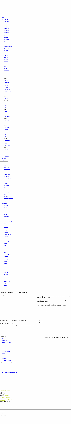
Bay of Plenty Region (7, 241)
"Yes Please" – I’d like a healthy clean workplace (8, 372)
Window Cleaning (6, 30)
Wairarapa (7, 131)
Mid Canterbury (7, 143)
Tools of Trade (6, 50)
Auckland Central (8, 91)
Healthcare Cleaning (7, 169)
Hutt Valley (7, 129)
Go (16, 372)
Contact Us (3, 73)
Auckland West (7, 89)
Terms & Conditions (3, 400)
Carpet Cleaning (6, 26)
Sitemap (10, 399)
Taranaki (5, 252)
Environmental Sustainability (8, 46)
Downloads (5, 68)
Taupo (6, 105)
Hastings (6, 111)
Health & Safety (6, 48)
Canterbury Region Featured (6, 342)
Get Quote (3, 160)
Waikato (5, 239)
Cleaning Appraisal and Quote (8, 221)
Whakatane (7, 107)
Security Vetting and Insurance (8, 198)
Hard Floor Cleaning (7, 28)
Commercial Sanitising (7, 178)
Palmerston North (8, 120)
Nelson (6, 134)
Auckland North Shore (9, 87)
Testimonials (6, 59)
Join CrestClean (6, 216)
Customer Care (6, 44)
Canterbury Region (7, 268)
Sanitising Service (6, 32)
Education (3, 353)
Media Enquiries (6, 70)
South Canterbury (8, 145)
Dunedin (6, 149)
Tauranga (5, 243)
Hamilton (6, 98)
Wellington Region (7, 259)
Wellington (7, 127)
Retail (4, 41)
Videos (5, 66)
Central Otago (7, 152)
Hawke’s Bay (6, 250)
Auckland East (6, 232)
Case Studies (6, 61)
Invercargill (7, 156)
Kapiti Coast (6, 256)
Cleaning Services (5, 19)
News (3, 356)
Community (3, 347)
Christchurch (7, 140)
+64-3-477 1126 (6, 395)
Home (3, 17)
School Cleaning (6, 35)
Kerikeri (6, 80)
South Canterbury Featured (6, 360)
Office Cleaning (6, 39)
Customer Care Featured (6, 351)
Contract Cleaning (6, 21)
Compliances (4, 189)
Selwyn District (6, 272)
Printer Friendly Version (5, 401)
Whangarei (7, 82)
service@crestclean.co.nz (6, 397)
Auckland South (8, 94)
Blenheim (6, 136)
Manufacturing (6, 37)
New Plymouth (7, 116)
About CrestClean (5, 57)
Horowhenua (7, 123)
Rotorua (5, 245)
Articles (5, 64)
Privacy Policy (6, 399)
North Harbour (7, 85)
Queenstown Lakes (7, 281)
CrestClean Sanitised (7, 55)
